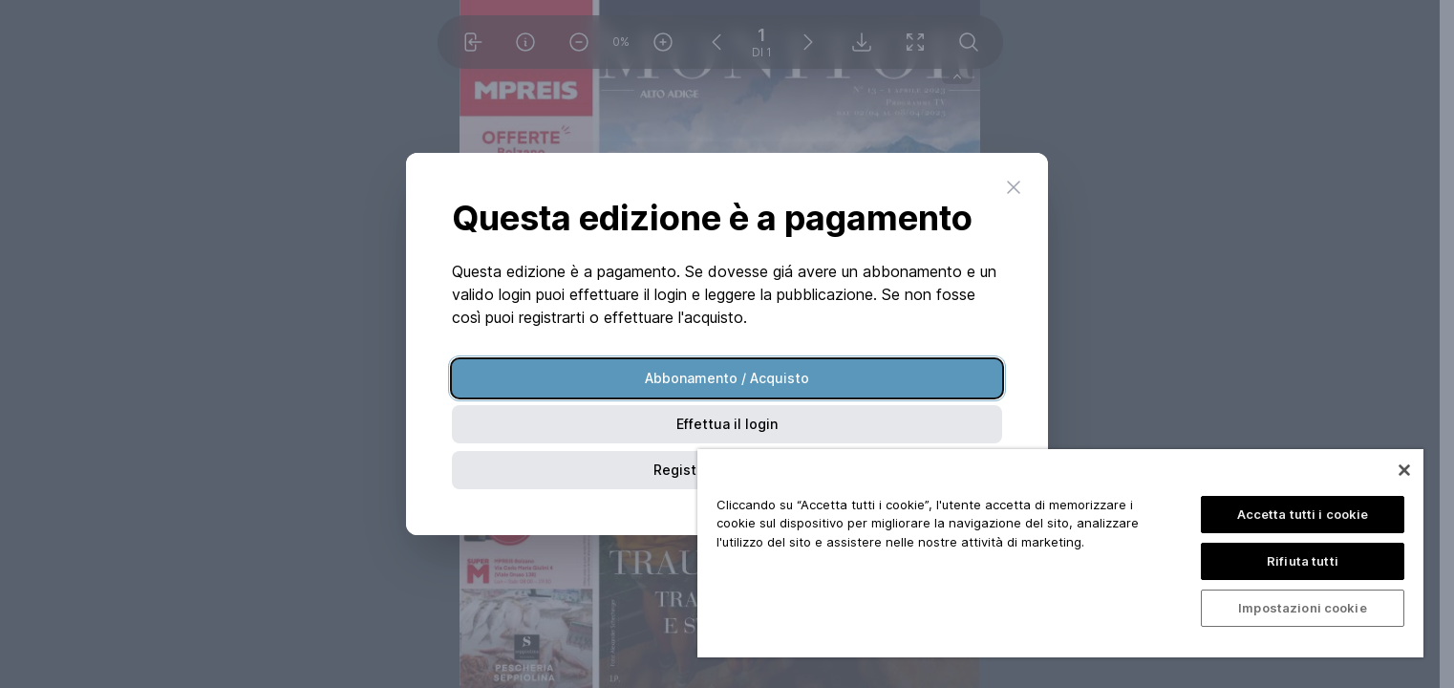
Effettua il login (727, 424)
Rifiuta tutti (1302, 561)
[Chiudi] (1404, 470)
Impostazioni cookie (1302, 607)
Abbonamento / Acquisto (727, 378)
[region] (1060, 553)
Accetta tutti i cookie (1303, 514)
